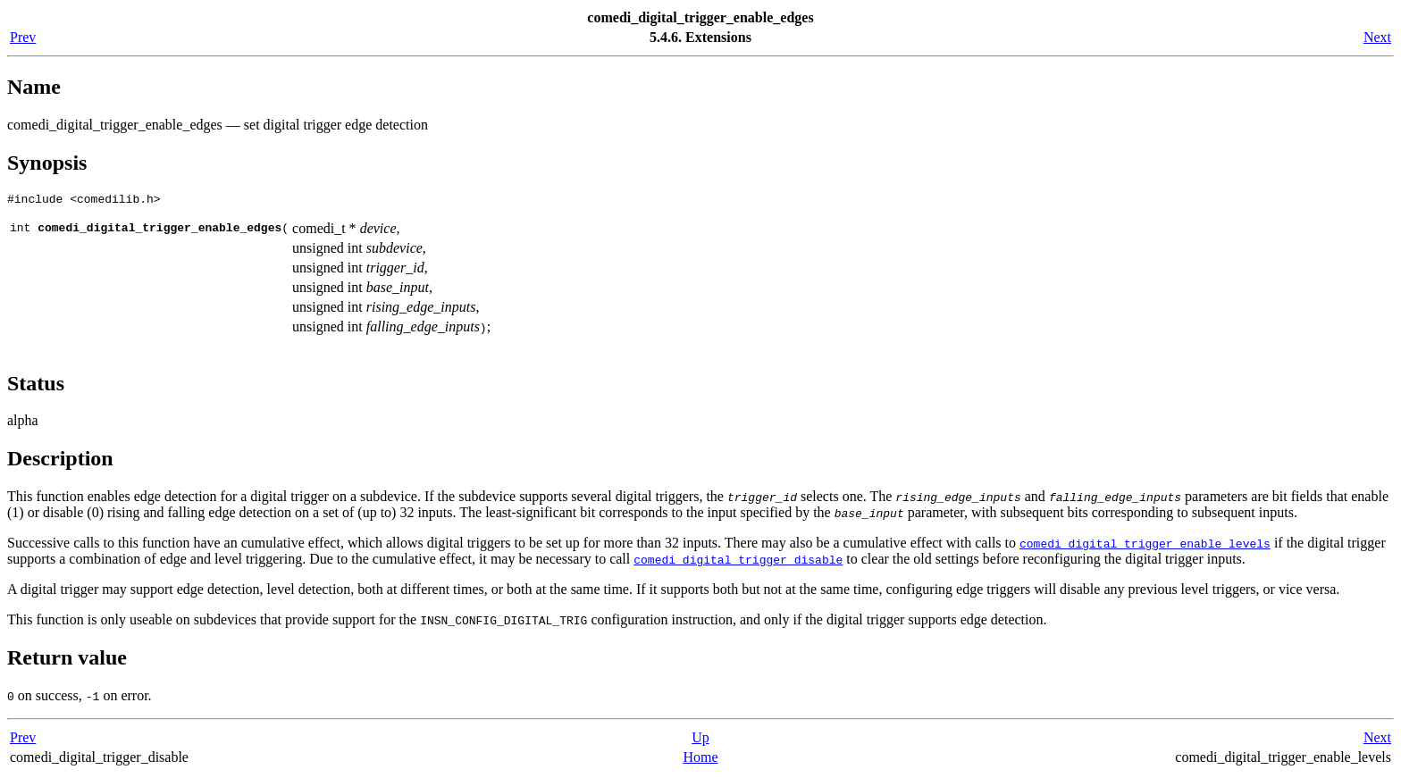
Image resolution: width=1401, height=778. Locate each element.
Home (700, 759)
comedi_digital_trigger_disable (738, 562)
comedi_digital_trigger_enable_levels (1145, 546)
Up (700, 740)
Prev (23, 37)
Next (1377, 37)
